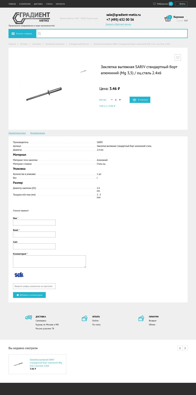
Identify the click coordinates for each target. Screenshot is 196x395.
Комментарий (20, 253)
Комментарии (37, 132)
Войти (182, 3)
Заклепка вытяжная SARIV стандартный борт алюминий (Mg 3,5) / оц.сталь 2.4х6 (46, 362)
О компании (25, 4)
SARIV (100, 142)
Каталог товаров (24, 33)
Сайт (15, 242)
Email (16, 230)
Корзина (179, 17)
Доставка (38, 4)
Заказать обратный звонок (118, 24)
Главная (12, 4)
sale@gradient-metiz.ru (123, 15)
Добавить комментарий (29, 295)
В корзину (143, 99)
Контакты (60, 4)
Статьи (49, 4)
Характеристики (17, 132)
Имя (15, 218)
